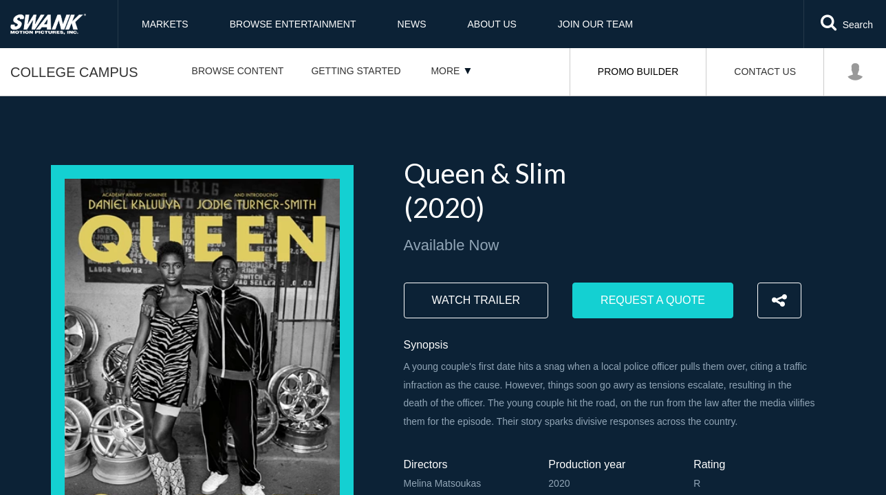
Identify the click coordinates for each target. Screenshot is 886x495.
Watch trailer (476, 300)
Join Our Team (595, 24)
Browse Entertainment (293, 24)
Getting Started (355, 70)
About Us (492, 24)
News (412, 24)
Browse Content (238, 70)
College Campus (74, 72)
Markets (165, 24)
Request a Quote (653, 300)
